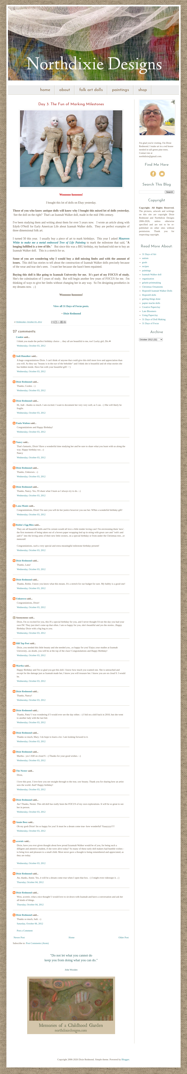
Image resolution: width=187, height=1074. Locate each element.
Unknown (21, 598)
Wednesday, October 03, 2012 (31, 345)
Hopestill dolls (149, 295)
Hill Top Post (22, 643)
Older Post (123, 937)
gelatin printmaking (151, 282)
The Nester (21, 770)
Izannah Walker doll (151, 274)
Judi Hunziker (23, 356)
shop (142, 90)
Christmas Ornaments (152, 287)
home (45, 90)
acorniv (20, 841)
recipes (145, 266)
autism (145, 258)
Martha (20, 665)
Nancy (19, 442)
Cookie (19, 337)
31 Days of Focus (150, 323)
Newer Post (19, 937)
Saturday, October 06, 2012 (30, 923)
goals (144, 262)
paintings (120, 90)
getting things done (151, 299)
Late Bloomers (149, 311)
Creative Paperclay (151, 307)
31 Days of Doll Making (154, 319)
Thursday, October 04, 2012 (30, 882)
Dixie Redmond (72, 313)
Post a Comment (25, 930)
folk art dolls (91, 90)
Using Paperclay (150, 315)
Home (72, 937)
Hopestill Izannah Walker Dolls (157, 290)
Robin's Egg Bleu (25, 525)
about (64, 90)
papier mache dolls (151, 303)
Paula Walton (23, 423)
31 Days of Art (149, 254)
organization (148, 278)
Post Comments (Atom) (37, 943)
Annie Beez (21, 822)
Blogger (125, 1059)
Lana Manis (22, 506)
